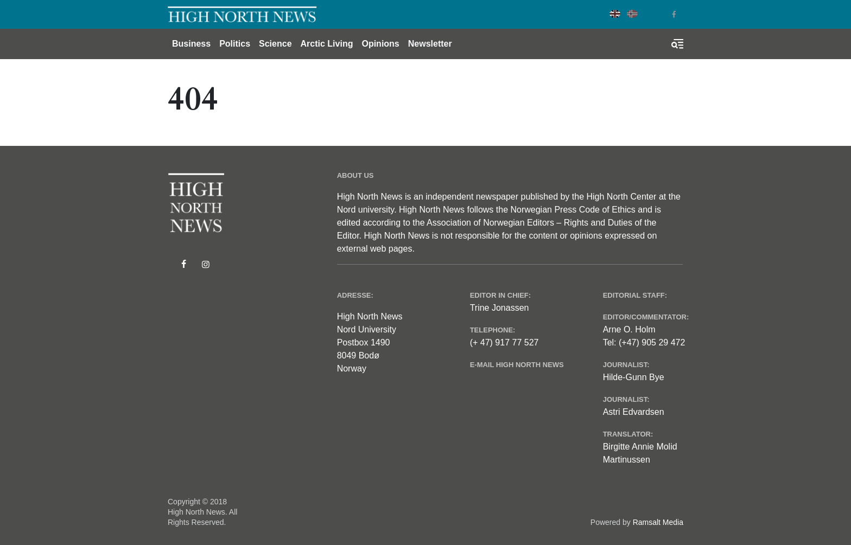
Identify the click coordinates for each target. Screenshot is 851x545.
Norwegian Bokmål (632, 14)
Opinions (380, 43)
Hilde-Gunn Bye (633, 377)
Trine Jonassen (499, 307)
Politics (234, 43)
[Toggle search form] (677, 44)
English (614, 14)
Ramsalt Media (658, 522)
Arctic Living (327, 43)
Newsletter (430, 43)
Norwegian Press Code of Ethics (572, 209)
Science (275, 43)
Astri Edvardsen (633, 411)
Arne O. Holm (629, 329)
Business (191, 43)
